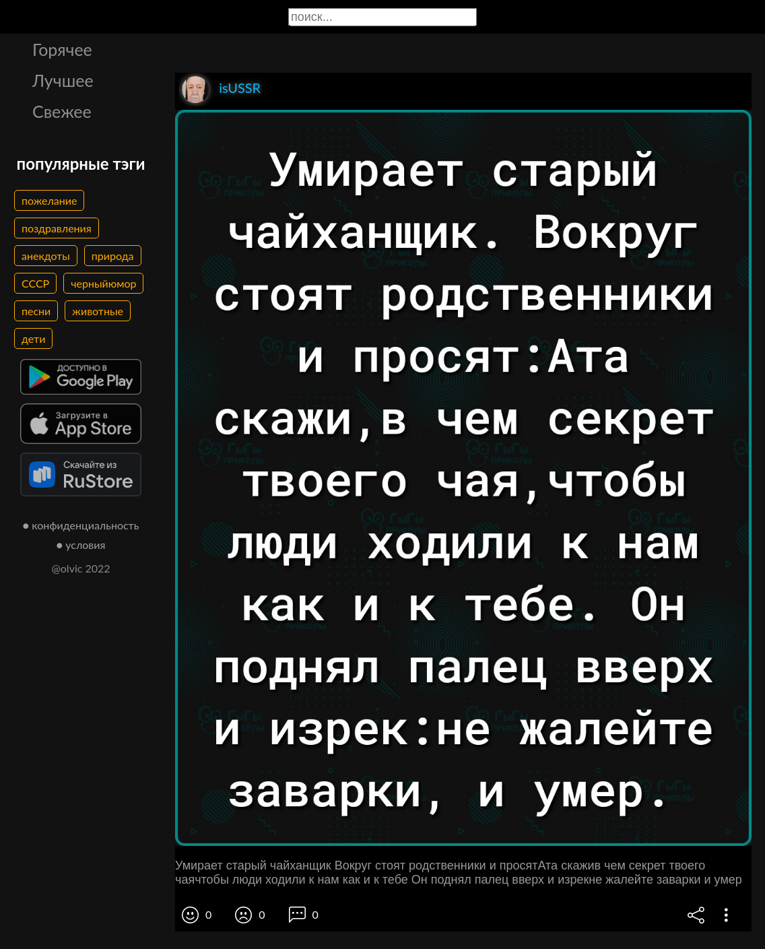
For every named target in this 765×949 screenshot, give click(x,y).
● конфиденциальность (81, 525)
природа (113, 255)
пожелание (49, 200)
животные (97, 310)
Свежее (62, 111)
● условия (81, 544)
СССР (35, 283)
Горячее (62, 49)
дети (33, 338)
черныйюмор (103, 283)
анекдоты (46, 255)
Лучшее (63, 80)
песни (36, 310)
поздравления (57, 228)
